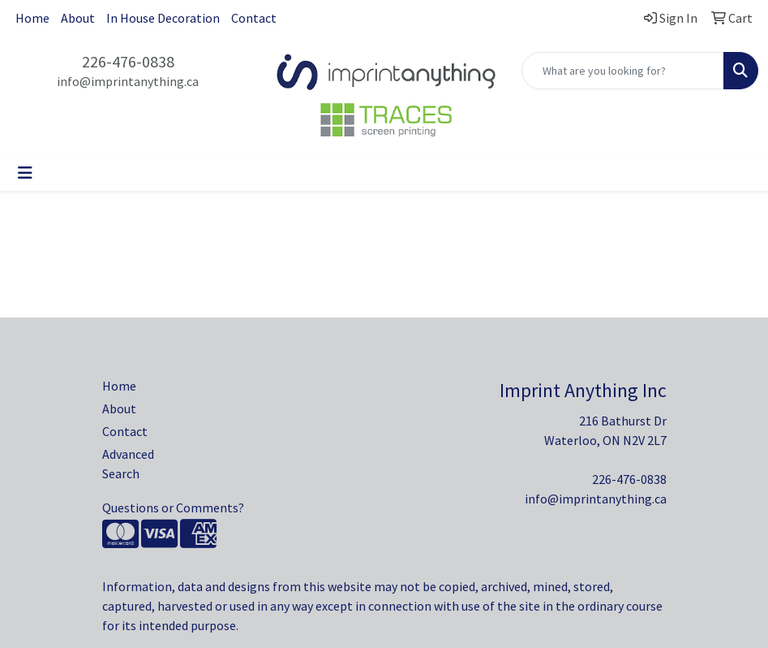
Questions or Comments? (173, 507)
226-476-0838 (128, 61)
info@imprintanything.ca (128, 81)
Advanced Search (128, 464)
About (78, 18)
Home (32, 18)
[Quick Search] (622, 70)
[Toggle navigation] (25, 173)
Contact (254, 18)
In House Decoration (163, 18)
